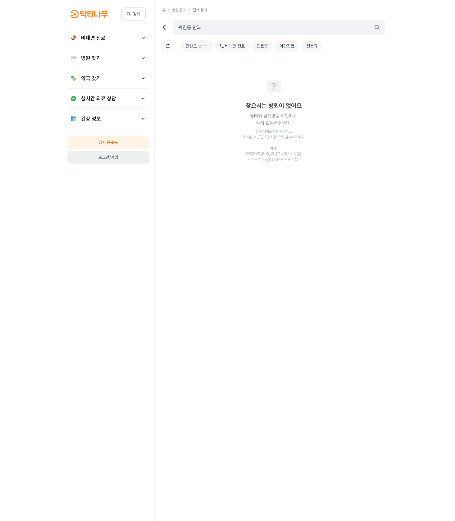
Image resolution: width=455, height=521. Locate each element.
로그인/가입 (108, 157)
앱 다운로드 (108, 142)
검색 (133, 14)
